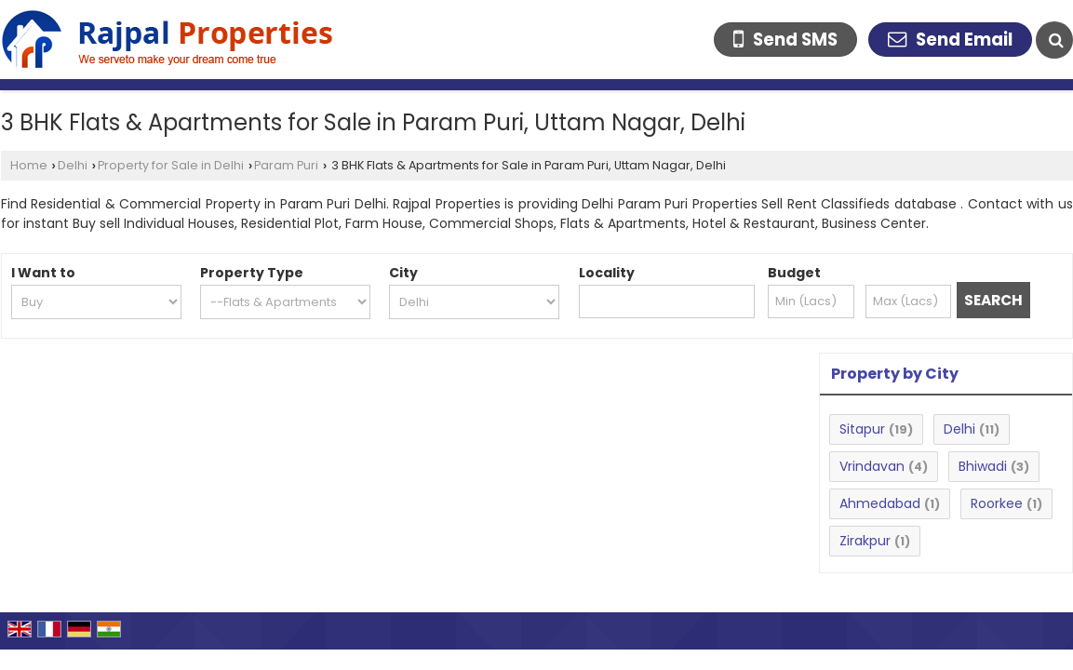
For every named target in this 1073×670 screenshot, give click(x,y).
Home (28, 165)
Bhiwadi (983, 466)
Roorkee (997, 503)
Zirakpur (865, 540)
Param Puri (286, 165)
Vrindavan (872, 466)
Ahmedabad (879, 503)
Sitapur (862, 429)
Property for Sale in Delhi (171, 165)
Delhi (72, 165)
